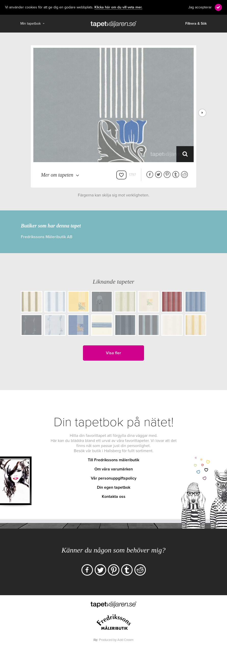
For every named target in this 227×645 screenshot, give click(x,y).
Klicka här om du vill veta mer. (118, 7)
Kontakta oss (113, 496)
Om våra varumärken (113, 469)
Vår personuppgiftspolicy (113, 478)
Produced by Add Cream (116, 640)
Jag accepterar (200, 7)
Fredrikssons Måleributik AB (46, 236)
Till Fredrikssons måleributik (113, 460)
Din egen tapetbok (113, 487)
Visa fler (113, 353)
